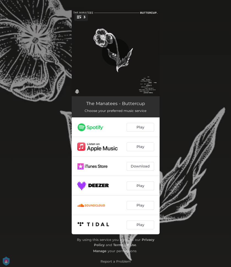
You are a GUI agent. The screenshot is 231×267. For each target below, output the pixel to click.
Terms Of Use (124, 245)
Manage (100, 251)
